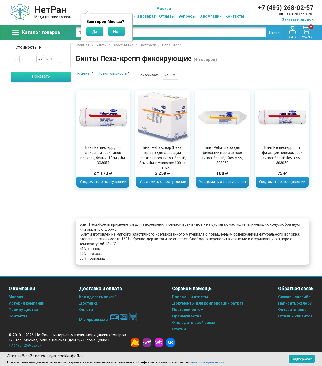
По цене (82, 73)
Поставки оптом (187, 309)
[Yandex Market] (135, 342)
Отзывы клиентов (295, 316)
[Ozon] (147, 342)
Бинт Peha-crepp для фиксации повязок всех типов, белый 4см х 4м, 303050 (282, 155)
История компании (26, 303)
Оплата (86, 309)
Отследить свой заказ (193, 322)
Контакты (234, 16)
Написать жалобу (295, 303)
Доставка (88, 303)
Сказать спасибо (294, 296)
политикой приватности (207, 362)
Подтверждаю (301, 359)
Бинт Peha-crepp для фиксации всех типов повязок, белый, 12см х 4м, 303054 (103, 155)
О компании (210, 16)
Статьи (179, 329)
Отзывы (167, 16)
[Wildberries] (159, 342)
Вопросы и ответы (190, 296)
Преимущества (23, 309)
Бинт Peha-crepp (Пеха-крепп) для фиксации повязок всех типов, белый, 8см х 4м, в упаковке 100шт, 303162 (162, 157)
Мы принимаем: (108, 320)
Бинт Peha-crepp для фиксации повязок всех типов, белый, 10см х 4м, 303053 (222, 155)
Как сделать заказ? (98, 296)
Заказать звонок (297, 19)
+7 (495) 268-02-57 (285, 7)
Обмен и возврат (139, 16)
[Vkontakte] (170, 342)
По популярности (112, 73)
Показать (41, 76)
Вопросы (187, 16)
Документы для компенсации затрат (207, 303)
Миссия (16, 296)
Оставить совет (293, 309)
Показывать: (148, 75)
